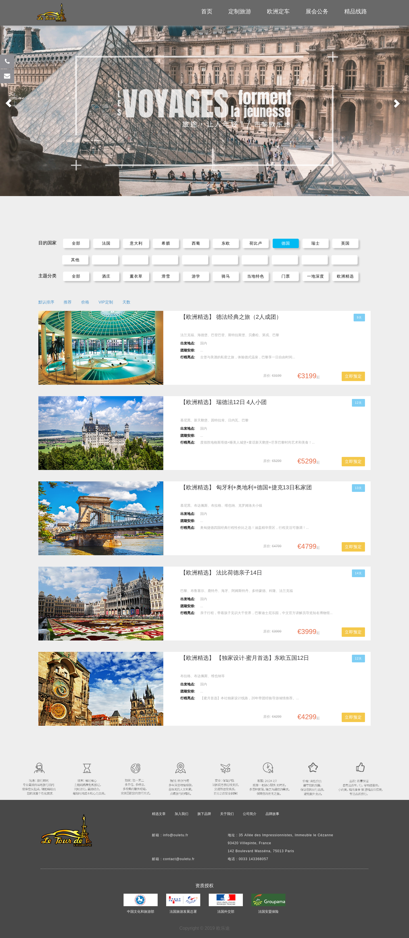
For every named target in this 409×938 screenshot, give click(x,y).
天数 (126, 302)
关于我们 (227, 814)
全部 (76, 243)
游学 (196, 276)
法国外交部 (225, 912)
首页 (206, 11)
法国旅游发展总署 (183, 912)
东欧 (226, 243)
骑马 (226, 276)
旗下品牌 (204, 814)
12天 (358, 402)
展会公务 (317, 11)
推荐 (68, 302)
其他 (75, 259)
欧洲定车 (278, 11)
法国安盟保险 (268, 912)
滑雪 (166, 276)
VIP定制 (106, 302)
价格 (85, 302)
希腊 (166, 243)
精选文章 (159, 814)
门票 (285, 276)
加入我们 (181, 814)
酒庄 (106, 276)
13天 (358, 488)
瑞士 (315, 243)
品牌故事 (272, 814)
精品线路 (355, 11)
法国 (106, 243)
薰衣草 (136, 276)
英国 (345, 243)
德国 (285, 243)
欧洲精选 (345, 276)
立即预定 (353, 376)
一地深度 (315, 276)
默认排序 (46, 302)
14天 (358, 573)
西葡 (196, 243)
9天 (359, 317)
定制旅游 (239, 11)
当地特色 (255, 276)
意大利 (136, 243)
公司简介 (249, 814)
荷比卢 (255, 243)
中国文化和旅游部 (140, 912)
